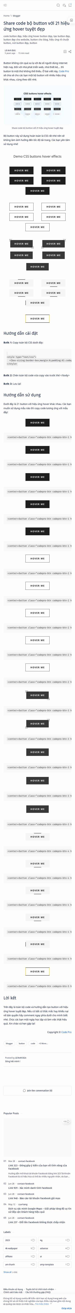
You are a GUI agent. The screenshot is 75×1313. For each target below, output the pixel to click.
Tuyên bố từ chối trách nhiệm (40, 1289)
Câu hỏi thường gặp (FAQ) (37, 1292)
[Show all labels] (10, 1272)
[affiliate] (20, 1256)
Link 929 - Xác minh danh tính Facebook (30, 1188)
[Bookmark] (70, 5)
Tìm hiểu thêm (42, 1304)
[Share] (69, 51)
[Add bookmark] (65, 51)
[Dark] (64, 5)
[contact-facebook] (26, 1161)
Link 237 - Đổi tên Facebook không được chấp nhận (36, 1222)
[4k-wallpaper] (20, 1248)
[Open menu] (5, 5)
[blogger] (16, 15)
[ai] (54, 1256)
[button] (22, 1043)
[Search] (58, 5)
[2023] (20, 1240)
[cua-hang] (22, 1204)
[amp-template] (54, 1264)
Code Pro (64, 71)
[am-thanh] (20, 1264)
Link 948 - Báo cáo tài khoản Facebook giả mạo (34, 1198)
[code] (33, 1043)
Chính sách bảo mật (13, 1292)
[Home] (6, 15)
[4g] (54, 1240)
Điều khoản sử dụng (13, 1289)
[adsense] (54, 1248)
